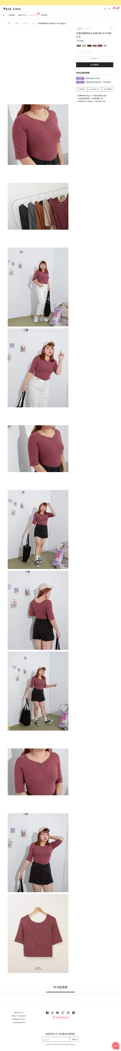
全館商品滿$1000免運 (92, 78)
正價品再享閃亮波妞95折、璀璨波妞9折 (98, 82)
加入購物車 (95, 65)
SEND (74, 1039)
